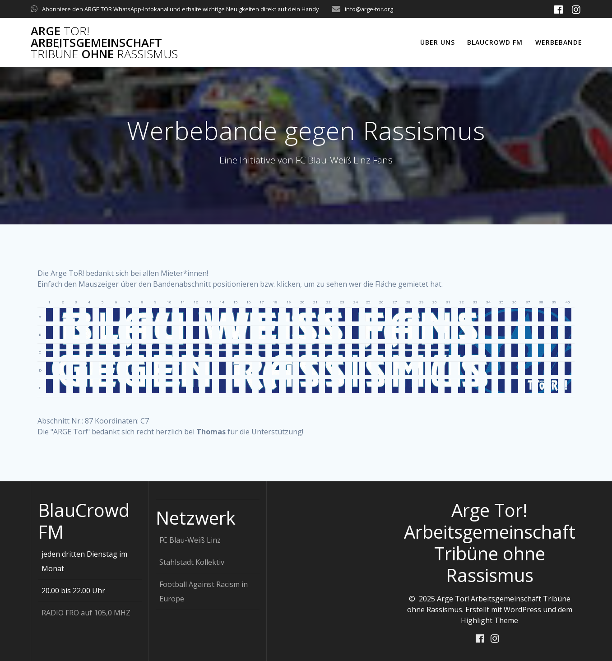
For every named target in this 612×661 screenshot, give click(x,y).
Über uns (437, 42)
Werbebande (558, 42)
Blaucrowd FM (495, 42)
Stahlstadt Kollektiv (191, 562)
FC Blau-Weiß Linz (190, 540)
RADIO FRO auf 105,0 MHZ (86, 612)
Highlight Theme (489, 620)
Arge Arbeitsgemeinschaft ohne (104, 42)
